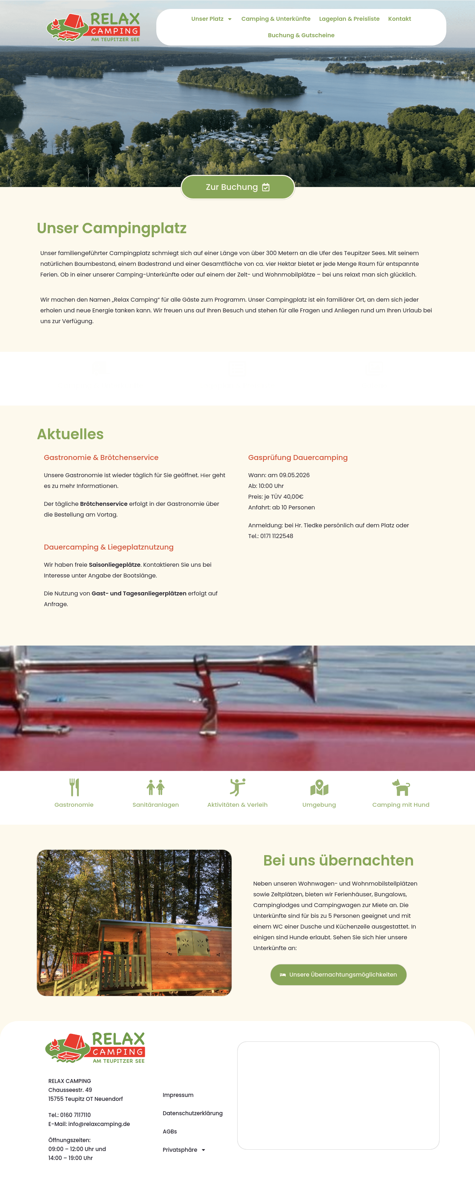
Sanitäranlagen (156, 805)
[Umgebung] (319, 788)
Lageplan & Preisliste (349, 19)
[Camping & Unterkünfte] (101, 369)
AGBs (170, 1131)
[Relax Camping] (339, 1095)
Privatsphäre (184, 1150)
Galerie (374, 385)
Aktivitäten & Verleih (237, 805)
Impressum (178, 1095)
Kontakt (399, 19)
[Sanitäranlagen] (156, 788)
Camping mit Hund (401, 805)
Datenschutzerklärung (193, 1113)
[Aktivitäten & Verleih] (237, 788)
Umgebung (319, 805)
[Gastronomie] (74, 788)
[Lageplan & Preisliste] (237, 369)
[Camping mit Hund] (401, 788)
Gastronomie (74, 805)
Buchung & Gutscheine (301, 35)
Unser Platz (212, 19)
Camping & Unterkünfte (275, 19)
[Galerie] (374, 369)
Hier (206, 475)
